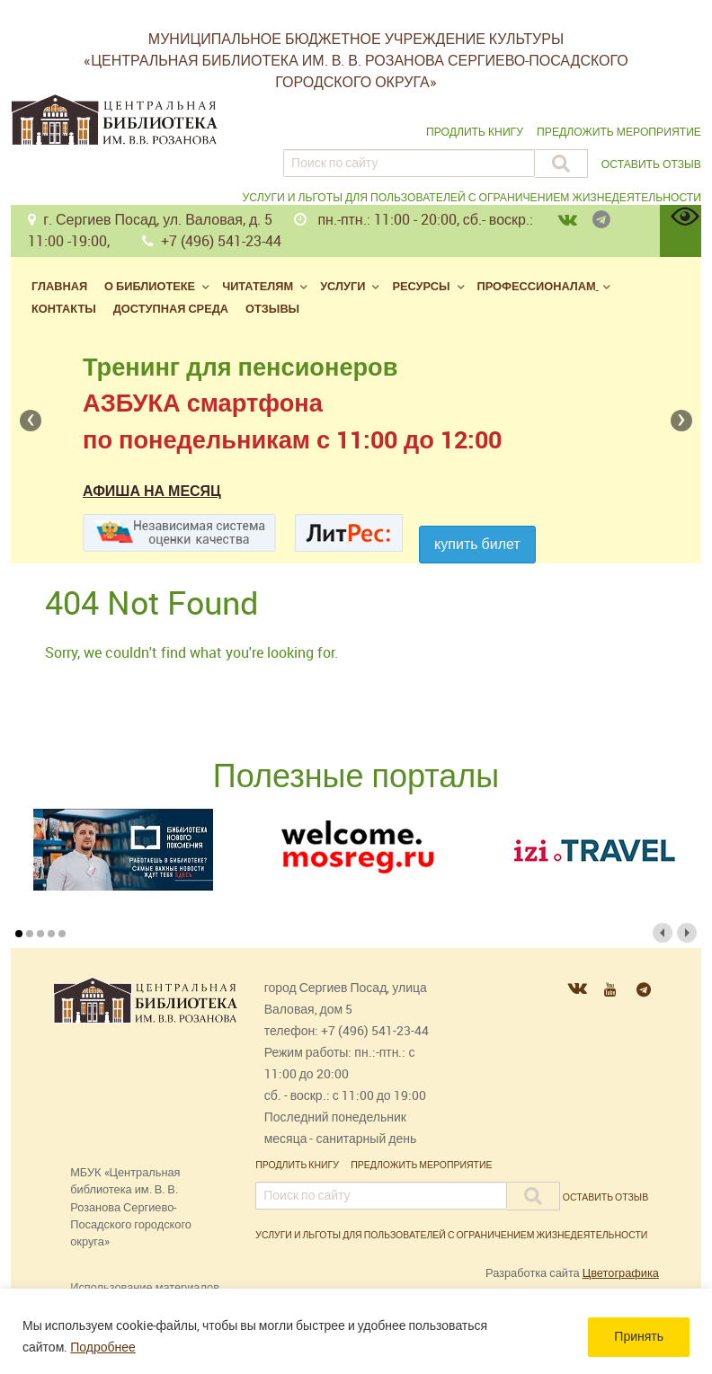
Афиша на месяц (152, 491)
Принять (638, 1336)
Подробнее (103, 1347)
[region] (356, 1331)
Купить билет (477, 544)
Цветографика (621, 1273)
